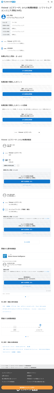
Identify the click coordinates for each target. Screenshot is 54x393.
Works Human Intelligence (44, 349)
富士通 (28, 346)
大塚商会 (8, 306)
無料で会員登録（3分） (27, 181)
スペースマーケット (7, 311)
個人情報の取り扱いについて (9, 378)
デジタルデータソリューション (31, 349)
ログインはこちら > (27, 74)
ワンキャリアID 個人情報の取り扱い (36, 381)
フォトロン (34, 309)
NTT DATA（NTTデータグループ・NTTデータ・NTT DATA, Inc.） (16, 309)
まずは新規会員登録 (27, 70)
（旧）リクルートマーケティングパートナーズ (13, 349)
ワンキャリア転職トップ (5, 365)
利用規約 (29, 375)
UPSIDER (16, 365)
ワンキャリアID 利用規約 (8, 381)
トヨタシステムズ (41, 309)
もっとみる (27, 242)
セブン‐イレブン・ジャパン (8, 346)
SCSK (4, 306)
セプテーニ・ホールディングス (27, 306)
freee (18, 306)
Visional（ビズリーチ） (21, 346)
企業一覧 (12, 365)
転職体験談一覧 (22, 365)
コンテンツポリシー (7, 372)
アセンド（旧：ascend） (41, 306)
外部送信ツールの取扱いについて (35, 378)
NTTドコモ (13, 306)
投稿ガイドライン (31, 372)
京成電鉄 (13, 352)
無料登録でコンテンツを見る (27, 387)
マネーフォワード (6, 352)
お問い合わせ (5, 375)
